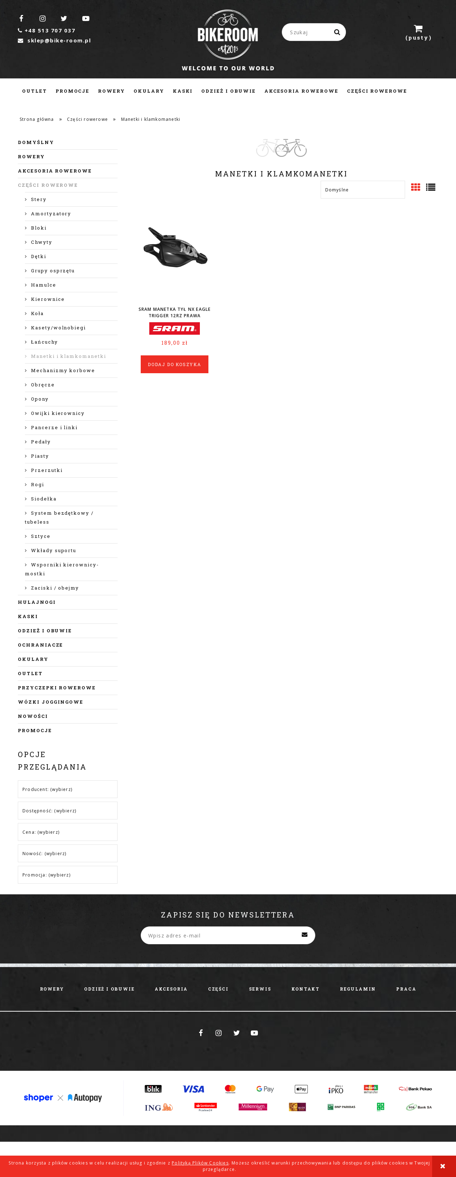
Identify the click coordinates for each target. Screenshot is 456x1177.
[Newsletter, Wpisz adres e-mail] (228, 935)
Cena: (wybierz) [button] (40, 832)
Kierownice (48, 299)
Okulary (33, 659)
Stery (39, 199)
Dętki (38, 256)
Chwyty (41, 242)
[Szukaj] (338, 32)
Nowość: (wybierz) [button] (44, 853)
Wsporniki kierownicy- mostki (62, 569)
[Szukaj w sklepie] (315, 32)
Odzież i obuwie (45, 630)
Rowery (31, 156)
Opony (40, 399)
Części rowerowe (48, 185)
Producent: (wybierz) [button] (47, 789)
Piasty (40, 456)
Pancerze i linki (54, 427)
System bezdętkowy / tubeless (59, 517)
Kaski (28, 616)
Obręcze (43, 384)
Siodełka (44, 498)
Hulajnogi (37, 602)
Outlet (30, 673)
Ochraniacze (40, 645)
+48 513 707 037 (46, 30)
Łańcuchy (44, 342)
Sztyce (41, 536)
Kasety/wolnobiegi (58, 327)
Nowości (33, 716)
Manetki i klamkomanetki (68, 356)
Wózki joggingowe (50, 702)
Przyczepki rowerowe (57, 687)
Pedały (41, 441)
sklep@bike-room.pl (54, 40)
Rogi (37, 484)
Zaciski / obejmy (55, 588)
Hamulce (43, 285)
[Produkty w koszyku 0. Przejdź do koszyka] (419, 32)
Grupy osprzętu (53, 270)
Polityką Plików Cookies (200, 1163)
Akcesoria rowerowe (55, 171)
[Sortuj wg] (363, 190)
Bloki (39, 228)
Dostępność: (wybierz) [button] (49, 811)
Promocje (35, 730)
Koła (37, 313)
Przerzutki (47, 470)
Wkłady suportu (53, 550)
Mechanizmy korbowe (63, 370)
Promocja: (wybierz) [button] (46, 875)
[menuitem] (34, 90)
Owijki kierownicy (58, 413)
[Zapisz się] (304, 935)
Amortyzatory (51, 213)
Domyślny (36, 142)
